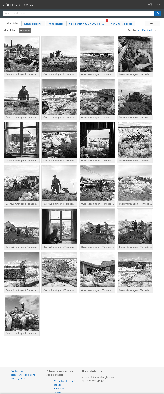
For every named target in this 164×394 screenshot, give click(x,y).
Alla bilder (9, 30)
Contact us (17, 371)
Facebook (59, 388)
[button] (157, 13)
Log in (157, 4)
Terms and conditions (23, 374)
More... (151, 23)
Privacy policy (19, 378)
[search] (79, 13)
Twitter (57, 392)
